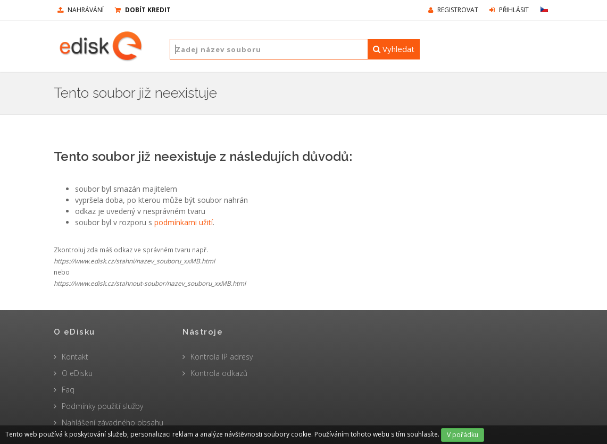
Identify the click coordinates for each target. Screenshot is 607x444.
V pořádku (462, 434)
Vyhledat (393, 49)
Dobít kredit (143, 9)
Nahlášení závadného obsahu (112, 422)
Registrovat (453, 9)
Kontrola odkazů (218, 373)
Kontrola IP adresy (221, 357)
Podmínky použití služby (102, 406)
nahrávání (80, 9)
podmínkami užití (183, 222)
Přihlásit (509, 9)
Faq (68, 390)
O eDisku (77, 373)
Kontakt (75, 357)
